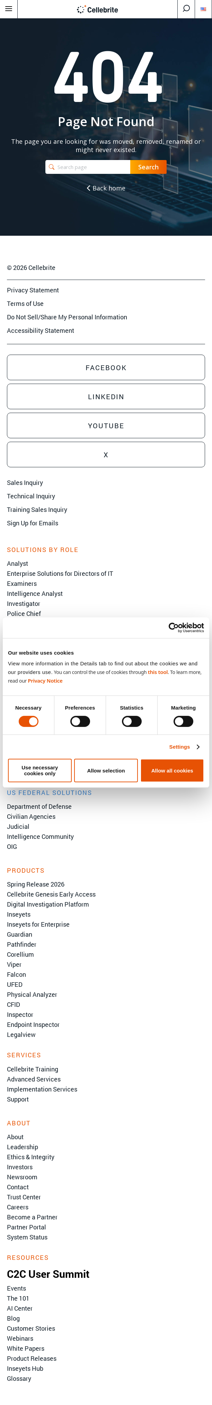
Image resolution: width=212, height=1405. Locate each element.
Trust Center (24, 1197)
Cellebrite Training (32, 1069)
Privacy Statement (33, 290)
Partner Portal (26, 1227)
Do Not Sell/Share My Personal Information (67, 317)
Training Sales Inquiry (37, 509)
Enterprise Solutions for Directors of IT (60, 573)
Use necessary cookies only (39, 770)
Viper (14, 964)
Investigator (23, 603)
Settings (179, 747)
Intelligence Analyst (35, 593)
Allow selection (106, 771)
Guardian (19, 934)
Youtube (106, 425)
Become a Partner (32, 1217)
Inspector (20, 1014)
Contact (18, 1187)
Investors (20, 1167)
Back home (106, 188)
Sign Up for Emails (32, 523)
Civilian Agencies (31, 816)
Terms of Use (25, 303)
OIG (12, 846)
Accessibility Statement (40, 330)
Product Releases (31, 1358)
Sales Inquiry (25, 482)
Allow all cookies (172, 771)
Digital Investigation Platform (48, 904)
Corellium (20, 954)
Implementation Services (42, 1089)
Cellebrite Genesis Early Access (51, 894)
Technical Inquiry (31, 496)
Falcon (16, 974)
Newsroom (22, 1177)
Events (16, 1288)
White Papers (25, 1348)
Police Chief (24, 613)
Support (18, 1099)
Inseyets (18, 914)
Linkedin (106, 396)
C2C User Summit (48, 1274)
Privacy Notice (45, 680)
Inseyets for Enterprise (38, 924)
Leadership (22, 1147)
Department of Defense (39, 806)
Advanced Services (34, 1079)
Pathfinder (21, 944)
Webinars (20, 1338)
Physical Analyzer (32, 994)
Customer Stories (31, 1328)
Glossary (19, 1378)
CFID (13, 1004)
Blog (13, 1318)
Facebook (106, 367)
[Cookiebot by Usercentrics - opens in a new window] (173, 627)
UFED (15, 984)
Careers (17, 1207)
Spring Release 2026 (35, 884)
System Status (27, 1237)
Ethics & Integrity (30, 1157)
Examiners (22, 583)
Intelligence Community (40, 836)
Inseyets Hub (25, 1368)
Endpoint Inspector (33, 1024)
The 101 (18, 1298)
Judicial (18, 826)
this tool (158, 671)
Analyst (17, 563)
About (15, 1137)
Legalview (21, 1034)
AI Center (20, 1308)
